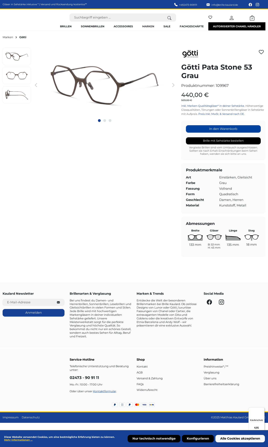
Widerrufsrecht (147, 397)
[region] (89, 92)
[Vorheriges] (36, 92)
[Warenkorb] (252, 21)
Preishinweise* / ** (216, 374)
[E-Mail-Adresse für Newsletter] (27, 309)
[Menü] (262, 409)
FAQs (140, 391)
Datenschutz (31, 424)
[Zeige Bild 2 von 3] (104, 127)
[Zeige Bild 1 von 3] (99, 127)
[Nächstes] (173, 92)
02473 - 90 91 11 (84, 385)
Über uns (210, 385)
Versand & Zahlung (150, 385)
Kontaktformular (104, 398)
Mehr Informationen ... (18, 440)
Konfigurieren (198, 438)
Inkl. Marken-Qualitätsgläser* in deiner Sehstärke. (213, 113)
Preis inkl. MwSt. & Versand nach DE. (221, 121)
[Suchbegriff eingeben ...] (116, 21)
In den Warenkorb (223, 136)
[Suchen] (169, 21)
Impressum (11, 424)
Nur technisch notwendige (154, 438)
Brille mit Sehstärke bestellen (223, 148)
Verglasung (211, 380)
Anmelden (33, 320)
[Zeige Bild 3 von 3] (110, 127)
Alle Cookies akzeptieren (240, 438)
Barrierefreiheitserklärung (221, 391)
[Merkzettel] (210, 20)
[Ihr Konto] (231, 21)
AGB (140, 380)
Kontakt (142, 374)
